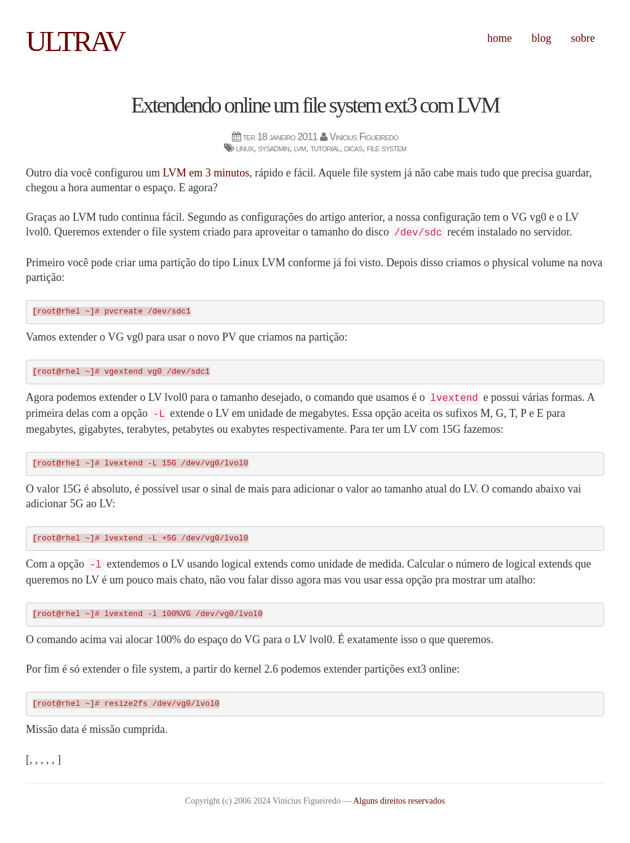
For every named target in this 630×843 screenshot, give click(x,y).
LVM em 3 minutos (205, 173)
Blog (541, 38)
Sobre (583, 38)
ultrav (75, 41)
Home (499, 38)
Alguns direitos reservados (399, 800)
